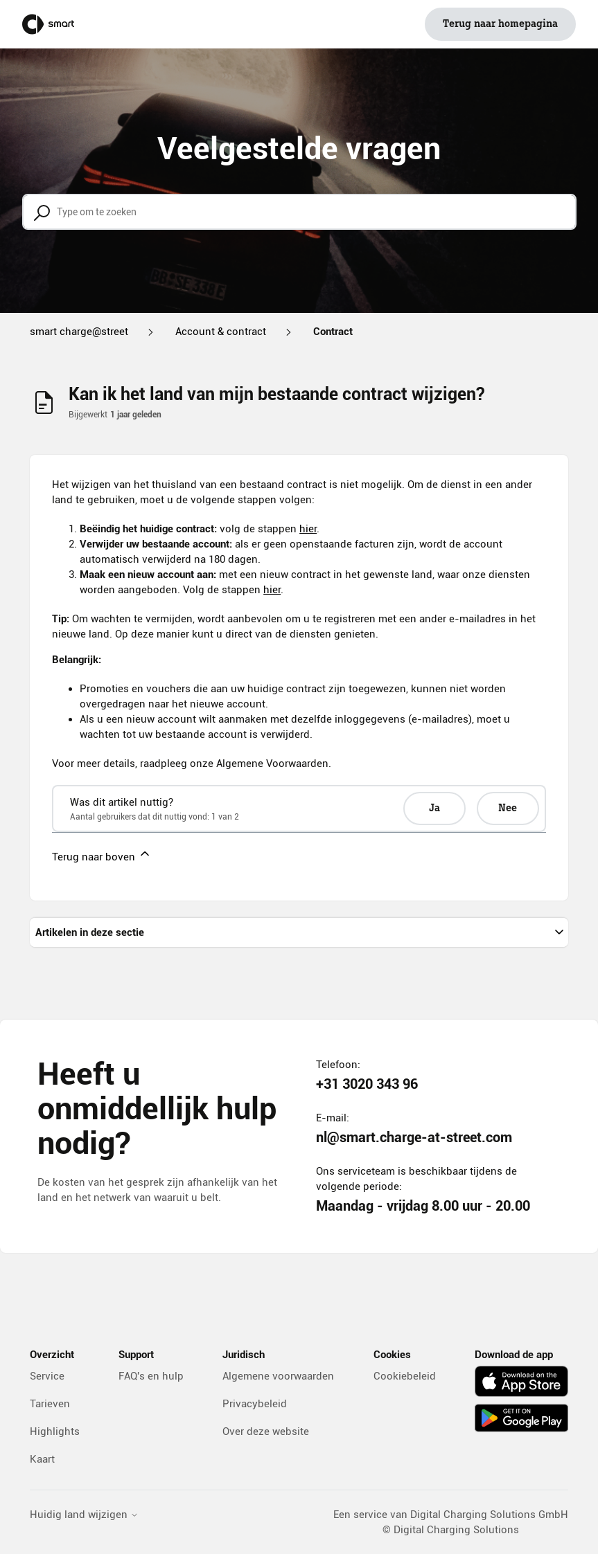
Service (47, 1376)
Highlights (55, 1431)
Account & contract (220, 331)
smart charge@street (79, 331)
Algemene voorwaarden (278, 1376)
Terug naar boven (102, 855)
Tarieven (50, 1404)
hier (308, 529)
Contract (333, 331)
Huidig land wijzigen (84, 1515)
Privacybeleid (254, 1404)
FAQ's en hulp (151, 1376)
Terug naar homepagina (500, 24)
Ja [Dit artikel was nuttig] (434, 808)
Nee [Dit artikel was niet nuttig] (507, 808)
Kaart (42, 1459)
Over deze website (265, 1431)
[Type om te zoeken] (299, 211)
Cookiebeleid (404, 1376)
